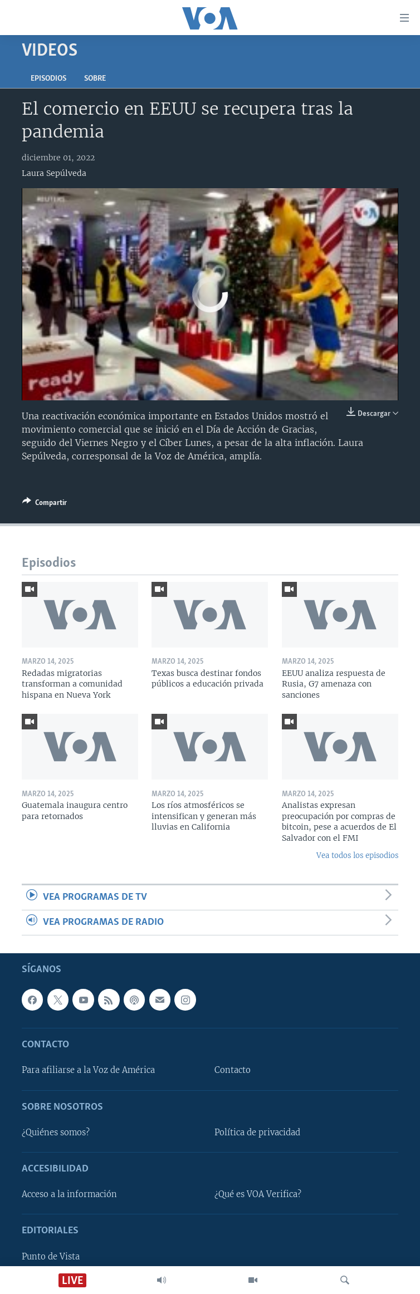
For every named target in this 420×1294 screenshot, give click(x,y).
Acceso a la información (69, 1194)
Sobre (95, 79)
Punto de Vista (51, 1257)
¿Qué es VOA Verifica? (257, 1194)
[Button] (44, 504)
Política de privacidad (257, 1133)
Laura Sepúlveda (54, 173)
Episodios (48, 79)
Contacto (232, 1071)
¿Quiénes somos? (56, 1133)
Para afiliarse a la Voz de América (88, 1071)
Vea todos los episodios (357, 855)
